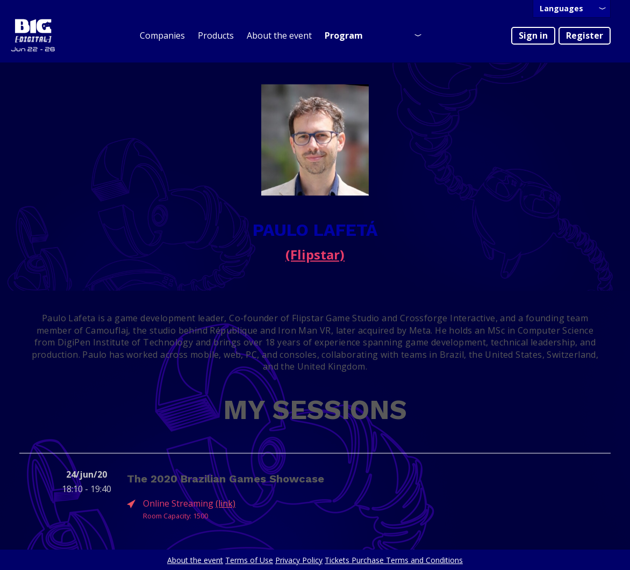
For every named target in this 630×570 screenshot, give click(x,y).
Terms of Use (249, 560)
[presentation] (571, 9)
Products (216, 35)
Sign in (533, 35)
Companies (162, 35)
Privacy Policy (299, 560)
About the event (279, 35)
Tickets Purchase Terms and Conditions (394, 560)
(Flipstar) (315, 254)
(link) (225, 503)
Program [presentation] (344, 35)
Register (584, 35)
